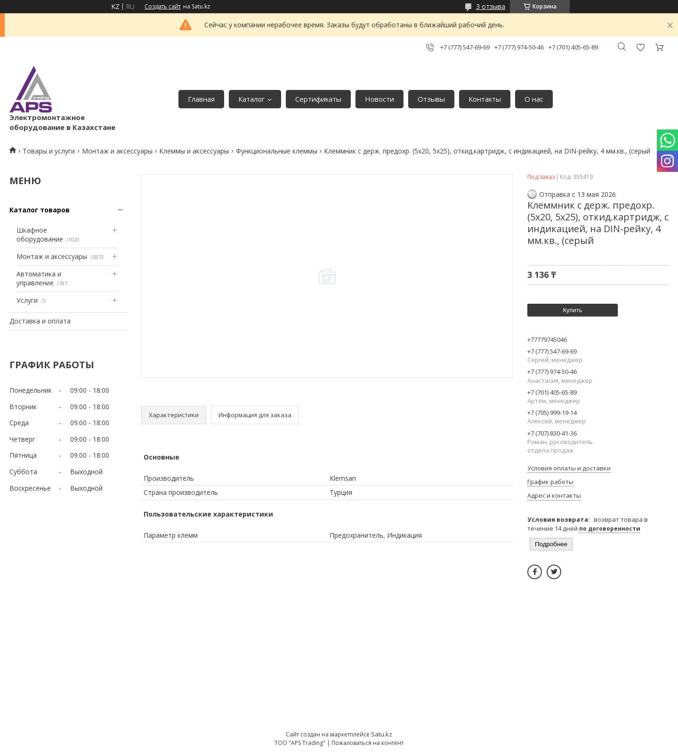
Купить (572, 310)
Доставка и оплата (40, 320)
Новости (379, 99)
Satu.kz (381, 734)
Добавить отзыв (640, 47)
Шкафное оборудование (39, 235)
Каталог (251, 99)
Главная (201, 99)
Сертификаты (318, 99)
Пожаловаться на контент (367, 743)
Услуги (27, 300)
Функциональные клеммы (276, 150)
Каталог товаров (39, 209)
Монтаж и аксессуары (117, 150)
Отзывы (431, 99)
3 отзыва (490, 6)
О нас (534, 99)
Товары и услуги (49, 150)
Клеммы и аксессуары (194, 150)
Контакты (484, 99)
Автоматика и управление (38, 278)
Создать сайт (163, 6)
